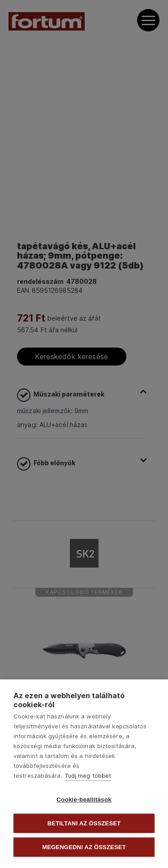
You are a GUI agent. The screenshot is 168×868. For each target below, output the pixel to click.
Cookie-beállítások (84, 799)
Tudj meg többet (88, 775)
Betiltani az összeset (84, 823)
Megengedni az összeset (84, 847)
